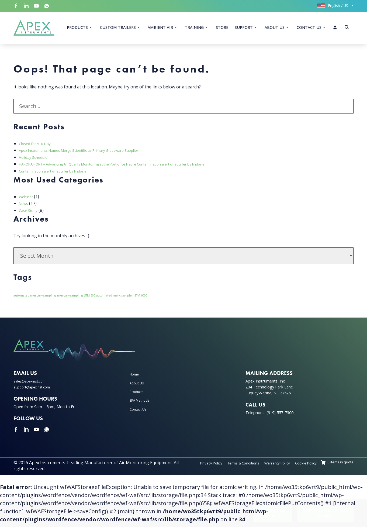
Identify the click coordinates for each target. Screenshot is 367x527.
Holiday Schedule (36, 161)
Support (244, 29)
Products (77, 29)
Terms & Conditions (265, 466)
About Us (275, 29)
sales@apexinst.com (31, 384)
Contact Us (309, 29)
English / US (332, 5)
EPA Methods (142, 404)
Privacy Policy (226, 466)
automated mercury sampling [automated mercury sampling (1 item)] (34, 299)
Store (222, 29)
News (24, 207)
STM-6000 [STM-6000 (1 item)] (140, 299)
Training (194, 29)
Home (135, 377)
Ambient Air (160, 29)
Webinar (27, 200)
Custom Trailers (118, 29)
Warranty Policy (306, 466)
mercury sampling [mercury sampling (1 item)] (70, 299)
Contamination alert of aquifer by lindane (60, 174)
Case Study (30, 214)
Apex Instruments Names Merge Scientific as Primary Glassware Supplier (92, 154)
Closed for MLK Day (39, 147)
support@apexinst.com (34, 390)
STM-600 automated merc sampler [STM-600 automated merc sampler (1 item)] (108, 299)
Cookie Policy (340, 466)
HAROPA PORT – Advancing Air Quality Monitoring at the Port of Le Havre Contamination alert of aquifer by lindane (135, 167)
